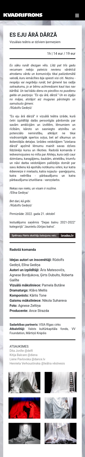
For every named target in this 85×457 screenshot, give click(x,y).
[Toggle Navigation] (77, 10)
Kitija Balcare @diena (23, 355)
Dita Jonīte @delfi (21, 350)
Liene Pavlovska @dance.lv (27, 359)
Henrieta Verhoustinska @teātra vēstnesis (37, 363)
